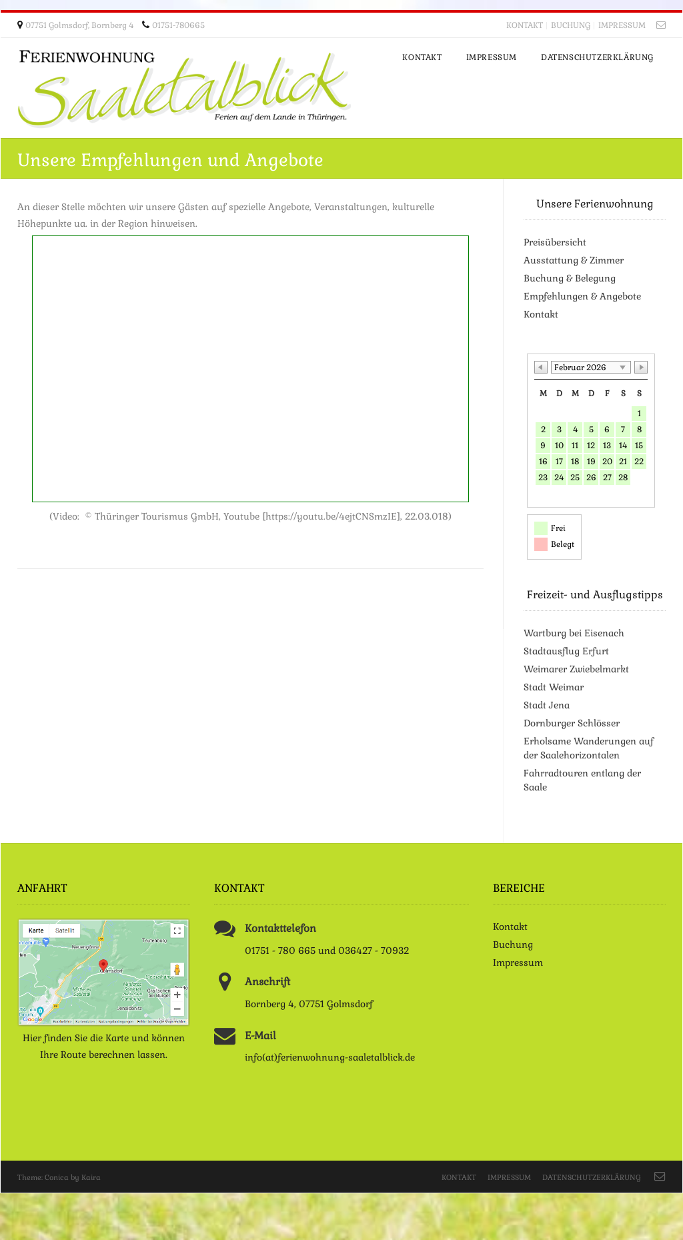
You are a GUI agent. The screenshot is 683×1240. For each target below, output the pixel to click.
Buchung (570, 25)
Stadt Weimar (554, 687)
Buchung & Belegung (570, 278)
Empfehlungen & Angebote (582, 296)
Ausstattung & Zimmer (574, 260)
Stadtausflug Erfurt (566, 651)
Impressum (622, 25)
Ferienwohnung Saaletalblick (184, 89)
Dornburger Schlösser (572, 723)
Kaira (91, 1177)
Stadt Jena (547, 705)
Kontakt (524, 25)
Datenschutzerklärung (591, 1177)
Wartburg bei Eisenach (574, 633)
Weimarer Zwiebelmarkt (576, 669)
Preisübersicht (555, 242)
